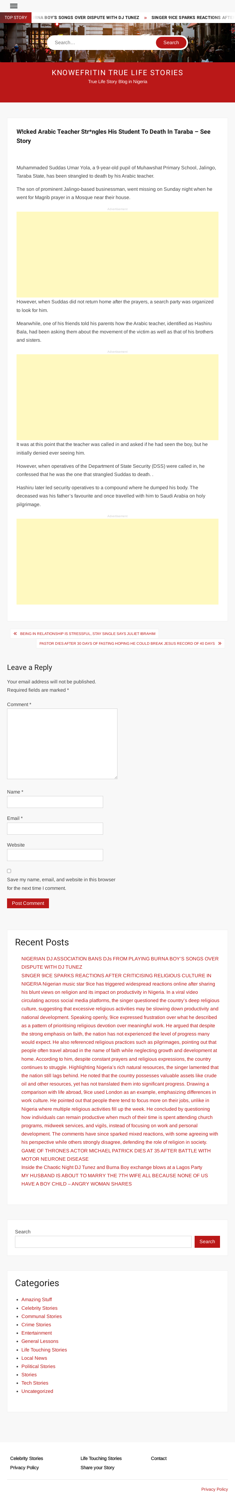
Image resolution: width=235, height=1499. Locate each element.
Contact (158, 1458)
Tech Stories (34, 1383)
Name (15, 791)
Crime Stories (36, 1324)
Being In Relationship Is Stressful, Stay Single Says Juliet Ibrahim (87, 634)
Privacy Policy (24, 1467)
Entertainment (36, 1333)
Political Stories (38, 1366)
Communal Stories (41, 1316)
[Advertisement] (117, 255)
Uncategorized (37, 1391)
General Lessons (39, 1341)
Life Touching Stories (44, 1349)
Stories (29, 1374)
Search (23, 1231)
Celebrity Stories (39, 1308)
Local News (34, 1358)
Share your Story (97, 1467)
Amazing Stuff (36, 1299)
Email (15, 818)
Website (16, 845)
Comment (19, 704)
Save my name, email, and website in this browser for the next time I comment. (61, 883)
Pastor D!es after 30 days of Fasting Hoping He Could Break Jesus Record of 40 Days (127, 643)
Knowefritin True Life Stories (118, 72)
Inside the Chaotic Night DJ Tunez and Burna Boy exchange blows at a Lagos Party (111, 1167)
